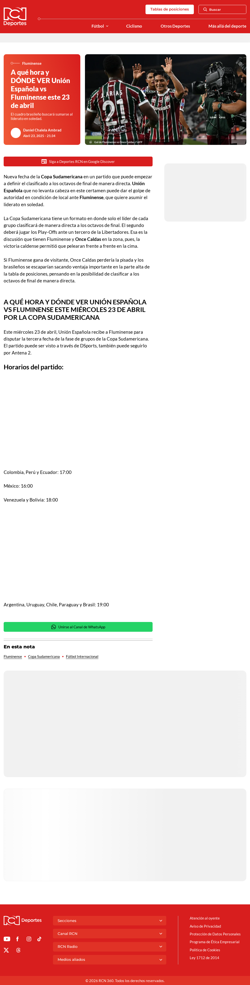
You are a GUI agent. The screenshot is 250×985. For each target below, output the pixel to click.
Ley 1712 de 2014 (204, 957)
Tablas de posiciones (169, 9)
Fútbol (98, 26)
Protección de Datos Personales (215, 934)
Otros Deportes (175, 26)
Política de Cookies (205, 950)
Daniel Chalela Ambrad (42, 130)
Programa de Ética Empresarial (215, 942)
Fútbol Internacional (82, 656)
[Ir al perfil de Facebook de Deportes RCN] (17, 940)
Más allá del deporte (227, 26)
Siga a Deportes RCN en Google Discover (78, 161)
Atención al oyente (205, 918)
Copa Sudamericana (44, 656)
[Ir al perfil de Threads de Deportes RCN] (18, 951)
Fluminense (13, 656)
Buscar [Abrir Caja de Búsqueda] (212, 9)
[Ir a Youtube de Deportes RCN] (7, 940)
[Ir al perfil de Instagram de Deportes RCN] (29, 940)
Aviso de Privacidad (205, 926)
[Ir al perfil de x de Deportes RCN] (6, 951)
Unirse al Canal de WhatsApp (78, 627)
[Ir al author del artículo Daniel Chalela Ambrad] (16, 133)
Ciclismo (134, 26)
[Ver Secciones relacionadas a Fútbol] (107, 26)
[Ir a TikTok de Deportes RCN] (39, 940)
